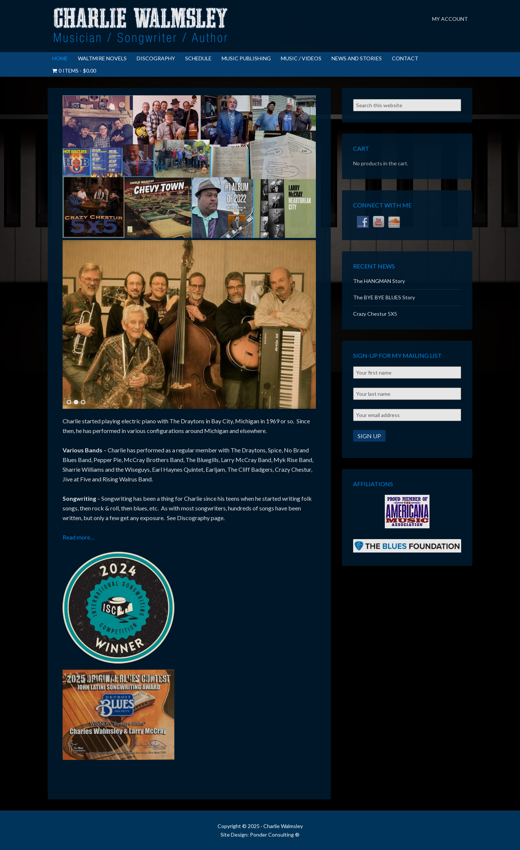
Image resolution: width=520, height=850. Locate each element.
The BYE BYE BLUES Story (384, 297)
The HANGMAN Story (379, 281)
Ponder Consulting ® (274, 834)
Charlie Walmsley (141, 26)
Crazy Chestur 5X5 (375, 314)
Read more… (79, 537)
